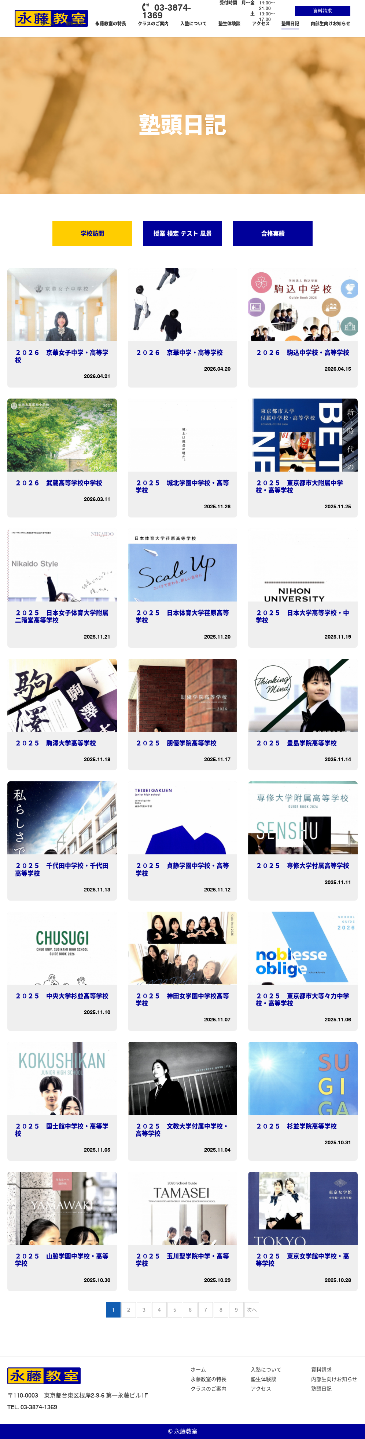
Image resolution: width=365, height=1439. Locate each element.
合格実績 (273, 233)
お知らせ (75, 23)
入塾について (193, 23)
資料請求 (322, 11)
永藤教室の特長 (110, 23)
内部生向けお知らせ (330, 23)
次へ (252, 1310)
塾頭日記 (290, 23)
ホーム (47, 23)
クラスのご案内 (153, 23)
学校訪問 (92, 233)
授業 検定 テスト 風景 (183, 233)
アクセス (261, 23)
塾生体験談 (229, 23)
